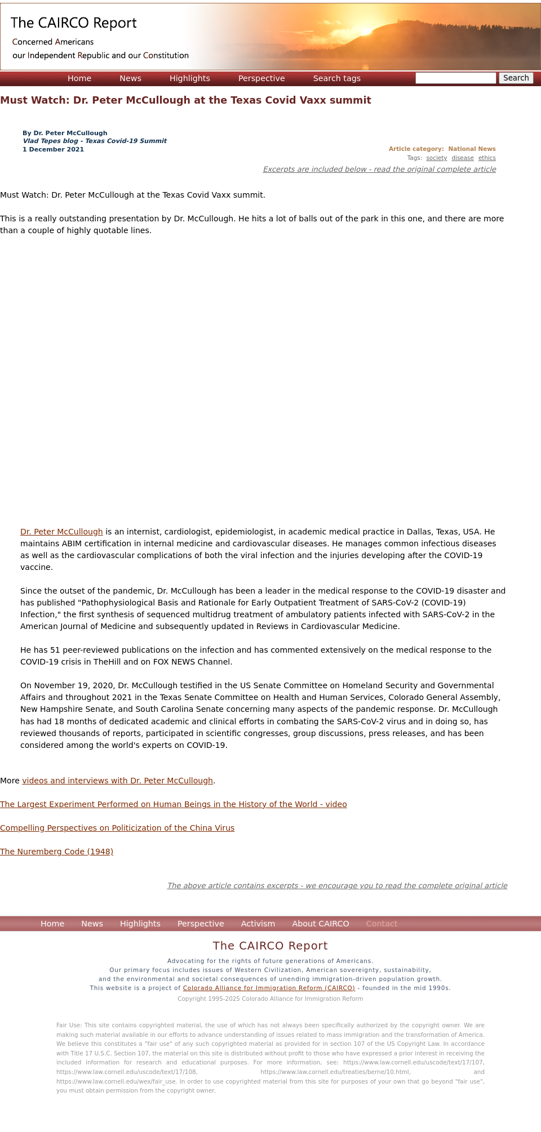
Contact (382, 923)
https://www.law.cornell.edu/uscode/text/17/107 (413, 1062)
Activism (258, 923)
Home (79, 78)
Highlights (190, 78)
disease (462, 157)
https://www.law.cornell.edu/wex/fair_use (116, 1081)
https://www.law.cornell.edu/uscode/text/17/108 (126, 1071)
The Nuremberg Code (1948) (56, 851)
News (130, 78)
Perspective (261, 78)
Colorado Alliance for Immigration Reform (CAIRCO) (269, 987)
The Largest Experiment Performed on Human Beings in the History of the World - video (173, 804)
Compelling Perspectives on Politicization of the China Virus (117, 827)
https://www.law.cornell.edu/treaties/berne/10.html (334, 1071)
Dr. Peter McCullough (61, 531)
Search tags (337, 78)
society (436, 157)
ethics (487, 157)
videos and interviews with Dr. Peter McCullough (117, 780)
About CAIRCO (320, 923)
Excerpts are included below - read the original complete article (379, 169)
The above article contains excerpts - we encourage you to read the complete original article (337, 885)
